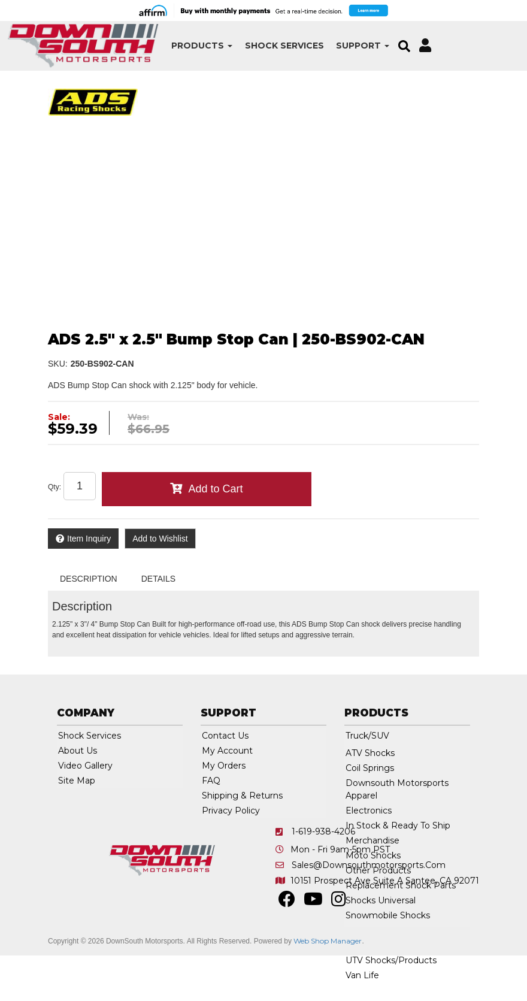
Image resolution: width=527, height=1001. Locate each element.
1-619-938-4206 (323, 831)
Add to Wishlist (160, 538)
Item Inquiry (89, 538)
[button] (174, 46)
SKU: (58, 363)
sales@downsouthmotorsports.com (369, 865)
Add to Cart (215, 489)
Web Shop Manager (327, 940)
